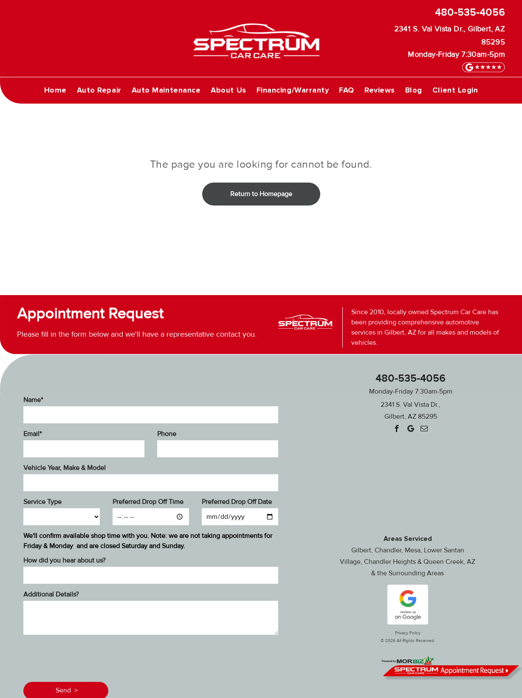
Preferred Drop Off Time (148, 502)
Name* (33, 400)
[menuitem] (55, 90)
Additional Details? (51, 594)
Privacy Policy (407, 633)
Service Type (42, 502)
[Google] (410, 429)
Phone (166, 434)
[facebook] (397, 429)
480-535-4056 (470, 12)
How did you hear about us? (64, 560)
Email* (32, 434)
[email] (424, 429)
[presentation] (87, 656)
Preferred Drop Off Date (237, 502)
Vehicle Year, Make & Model (64, 468)
